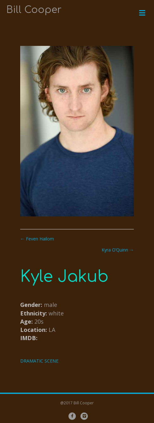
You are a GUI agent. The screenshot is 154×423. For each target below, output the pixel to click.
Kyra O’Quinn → (118, 250)
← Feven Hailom (37, 239)
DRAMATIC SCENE (39, 361)
